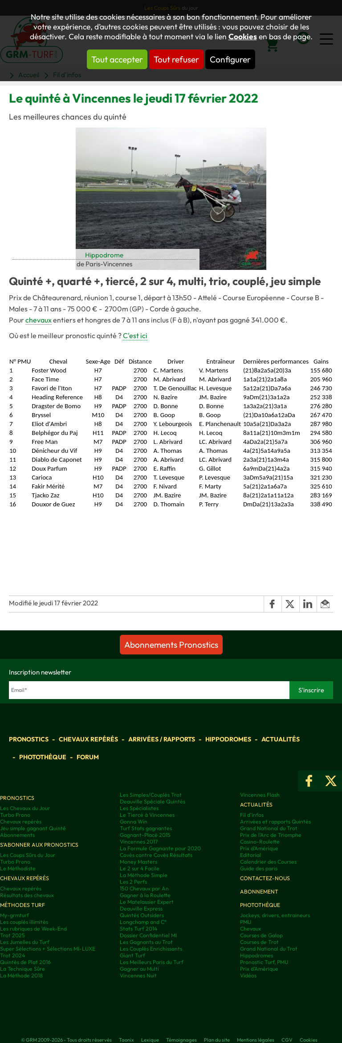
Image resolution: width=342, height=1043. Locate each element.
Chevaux (250, 928)
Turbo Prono (15, 814)
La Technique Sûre (22, 968)
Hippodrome (104, 255)
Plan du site (217, 1040)
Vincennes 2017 (139, 841)
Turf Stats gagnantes (146, 828)
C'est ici (135, 335)
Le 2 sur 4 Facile (139, 868)
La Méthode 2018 (21, 975)
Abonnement (259, 891)
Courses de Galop (261, 935)
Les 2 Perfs (133, 881)
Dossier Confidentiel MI (148, 935)
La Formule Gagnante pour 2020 (160, 848)
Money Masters (138, 861)
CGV (287, 1040)
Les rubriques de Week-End (33, 928)
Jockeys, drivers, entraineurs (275, 915)
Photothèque (42, 757)
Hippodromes (228, 739)
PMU (245, 922)
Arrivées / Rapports (161, 739)
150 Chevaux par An (144, 888)
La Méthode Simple (143, 875)
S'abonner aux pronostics (39, 844)
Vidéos (248, 975)
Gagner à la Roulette (145, 895)
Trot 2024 (12, 955)
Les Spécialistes (139, 808)
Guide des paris (258, 868)
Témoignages (181, 1040)
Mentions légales (255, 1040)
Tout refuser (176, 59)
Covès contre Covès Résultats (156, 855)
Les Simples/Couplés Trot (151, 794)
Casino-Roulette (260, 841)
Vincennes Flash (260, 794)
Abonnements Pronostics (171, 644)
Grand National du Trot (268, 828)
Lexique (150, 1040)
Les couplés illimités (24, 922)
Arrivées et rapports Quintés (275, 821)
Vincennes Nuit (138, 975)
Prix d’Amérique (259, 968)
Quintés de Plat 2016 (25, 962)
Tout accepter (117, 59)
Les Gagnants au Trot (146, 942)
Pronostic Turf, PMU (264, 962)
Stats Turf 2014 (138, 928)
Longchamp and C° (143, 922)
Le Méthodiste (18, 868)
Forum (88, 757)
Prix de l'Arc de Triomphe (270, 835)
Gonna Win (133, 821)
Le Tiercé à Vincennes (147, 814)
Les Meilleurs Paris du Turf (151, 962)
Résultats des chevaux (27, 895)
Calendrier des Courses (268, 861)
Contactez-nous (265, 878)
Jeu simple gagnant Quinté (33, 828)
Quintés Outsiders (142, 915)
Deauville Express (141, 908)
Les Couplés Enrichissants (151, 948)
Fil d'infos (252, 814)
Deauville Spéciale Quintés (152, 801)
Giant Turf (132, 955)
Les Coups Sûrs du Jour (27, 855)
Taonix (126, 1040)
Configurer (230, 59)
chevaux (38, 319)
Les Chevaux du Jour (25, 808)
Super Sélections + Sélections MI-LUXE (47, 948)
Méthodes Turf (22, 905)
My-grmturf (14, 915)
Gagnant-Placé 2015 (145, 835)
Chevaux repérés (88, 739)
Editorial (250, 855)
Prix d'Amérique (259, 848)
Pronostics (29, 739)
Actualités (280, 739)
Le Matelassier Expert (147, 901)
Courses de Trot (259, 942)
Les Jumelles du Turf (24, 942)
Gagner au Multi (139, 968)
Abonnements (17, 835)
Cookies (242, 36)
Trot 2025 (12, 935)
